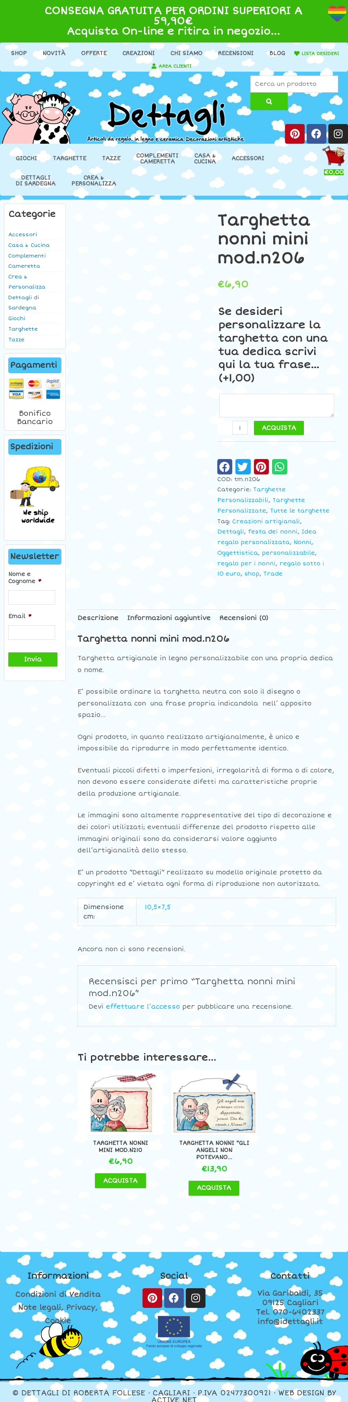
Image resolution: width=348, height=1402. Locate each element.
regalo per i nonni (246, 566)
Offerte (120, 53)
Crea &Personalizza (93, 182)
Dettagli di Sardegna (23, 304)
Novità (79, 53)
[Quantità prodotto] (240, 431)
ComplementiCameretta (157, 160)
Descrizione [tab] (98, 621)
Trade (273, 576)
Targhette (69, 160)
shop (251, 576)
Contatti (290, 1266)
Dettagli (230, 534)
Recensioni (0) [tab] (243, 621)
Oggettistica (237, 555)
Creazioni (164, 53)
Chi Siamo (212, 53)
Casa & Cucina (29, 246)
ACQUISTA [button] (118, 1171)
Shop (45, 53)
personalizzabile (288, 555)
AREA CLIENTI (243, 66)
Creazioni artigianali (266, 524)
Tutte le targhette (299, 513)
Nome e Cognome (24, 579)
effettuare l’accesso (143, 1009)
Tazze (111, 160)
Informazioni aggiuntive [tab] (169, 621)
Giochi (26, 160)
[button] (225, 469)
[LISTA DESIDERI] (81, 66)
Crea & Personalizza (26, 283)
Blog (303, 53)
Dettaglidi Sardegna (36, 182)
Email (19, 616)
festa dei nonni (273, 534)
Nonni (302, 545)
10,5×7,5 (158, 910)
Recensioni (262, 53)
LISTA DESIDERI (109, 66)
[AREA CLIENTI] (217, 66)
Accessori (247, 160)
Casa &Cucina (205, 160)
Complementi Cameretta (27, 262)
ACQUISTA (280, 431)
